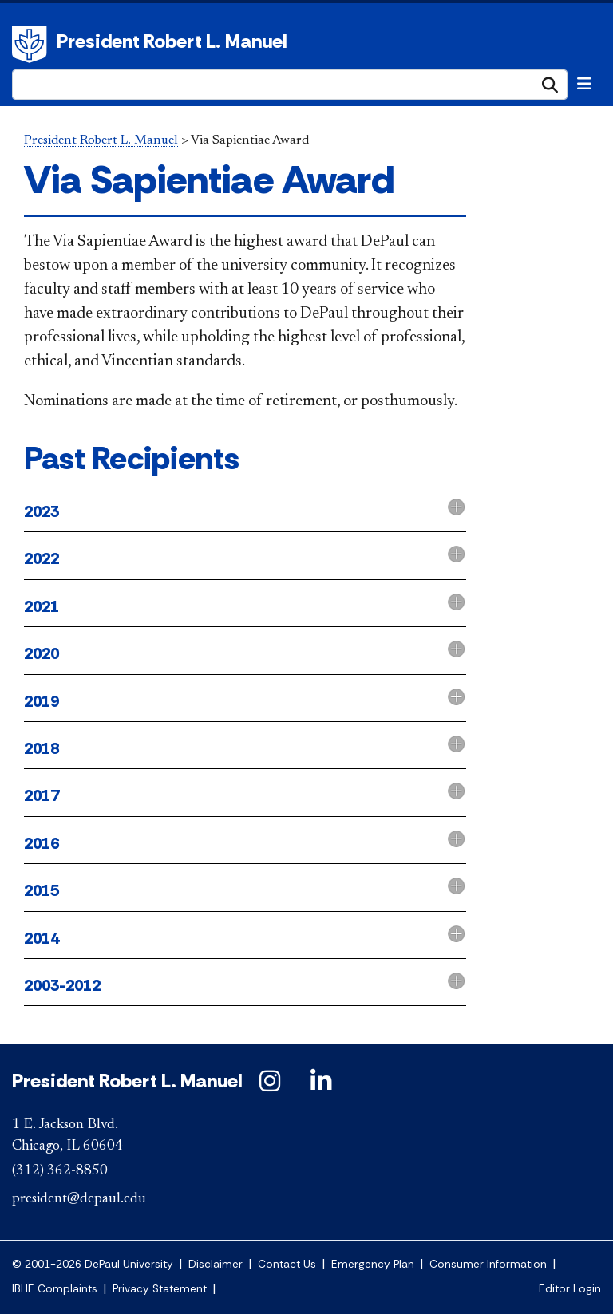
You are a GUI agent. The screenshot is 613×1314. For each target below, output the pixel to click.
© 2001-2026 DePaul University (92, 1264)
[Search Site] (290, 84)
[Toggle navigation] (584, 84)
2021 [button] (41, 606)
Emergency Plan (372, 1264)
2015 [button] (41, 890)
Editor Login (570, 1289)
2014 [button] (41, 938)
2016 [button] (41, 843)
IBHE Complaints (54, 1289)
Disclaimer (215, 1264)
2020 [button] (41, 653)
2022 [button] (41, 558)
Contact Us (287, 1264)
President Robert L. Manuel (172, 41)
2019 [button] (41, 701)
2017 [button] (41, 795)
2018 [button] (41, 748)
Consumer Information (488, 1264)
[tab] (245, 512)
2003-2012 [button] (62, 985)
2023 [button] (41, 511)
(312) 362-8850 (60, 1171)
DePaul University (32, 44)
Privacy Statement (160, 1289)
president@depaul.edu (79, 1199)
